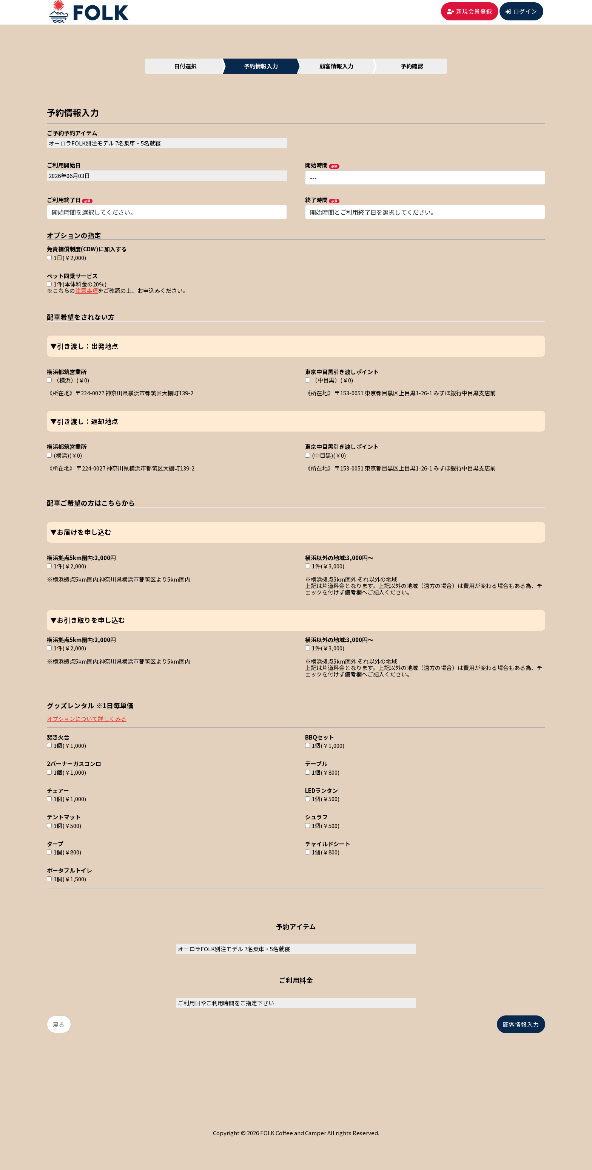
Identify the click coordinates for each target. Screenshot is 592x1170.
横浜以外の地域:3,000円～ (339, 557)
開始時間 (316, 164)
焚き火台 (58, 736)
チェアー (58, 790)
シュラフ (316, 816)
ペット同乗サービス (72, 275)
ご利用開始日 (64, 164)
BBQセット (319, 736)
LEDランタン (321, 790)
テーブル (316, 763)
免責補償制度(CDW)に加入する (87, 248)
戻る (59, 1024)
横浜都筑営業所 (66, 371)
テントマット (64, 816)
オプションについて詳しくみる (86, 718)
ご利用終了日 (64, 199)
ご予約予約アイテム (72, 132)
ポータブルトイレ (69, 869)
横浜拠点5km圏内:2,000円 (81, 557)
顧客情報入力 (521, 1024)
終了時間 (316, 199)
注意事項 (86, 290)
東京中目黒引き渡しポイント (342, 371)
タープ (55, 843)
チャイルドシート (327, 843)
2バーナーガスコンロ (74, 763)
